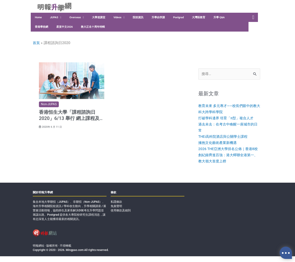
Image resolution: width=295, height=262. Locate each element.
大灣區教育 (198, 17)
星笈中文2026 (64, 26)
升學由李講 (158, 17)
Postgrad (178, 17)
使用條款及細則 (121, 216)
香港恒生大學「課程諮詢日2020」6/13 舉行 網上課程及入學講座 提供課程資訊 (71, 117)
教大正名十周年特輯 (93, 26)
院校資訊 (138, 17)
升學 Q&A (219, 17)
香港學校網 (41, 26)
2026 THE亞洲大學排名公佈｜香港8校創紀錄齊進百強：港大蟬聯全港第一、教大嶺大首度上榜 (227, 161)
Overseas (76, 17)
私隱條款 (116, 207)
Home (38, 17)
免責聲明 (116, 211)
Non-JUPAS (49, 104)
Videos (119, 17)
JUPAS (55, 17)
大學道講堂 (98, 17)
